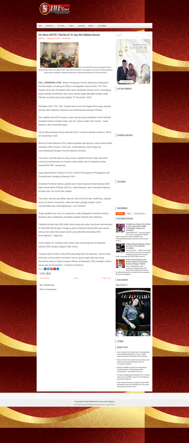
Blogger (111, 401)
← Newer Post (44, 278)
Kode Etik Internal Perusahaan (84, 404)
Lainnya (92, 25)
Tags (129, 214)
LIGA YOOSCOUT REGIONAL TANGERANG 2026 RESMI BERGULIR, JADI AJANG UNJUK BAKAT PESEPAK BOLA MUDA (133, 354)
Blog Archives (140, 214)
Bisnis (72, 25)
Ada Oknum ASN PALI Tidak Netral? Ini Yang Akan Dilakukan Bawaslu (69, 34)
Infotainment (102, 25)
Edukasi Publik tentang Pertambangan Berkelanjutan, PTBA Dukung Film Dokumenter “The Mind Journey (131, 369)
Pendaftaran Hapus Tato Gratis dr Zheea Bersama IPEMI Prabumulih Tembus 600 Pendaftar (138, 227)
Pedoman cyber (100, 404)
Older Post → (107, 278)
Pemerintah (50, 25)
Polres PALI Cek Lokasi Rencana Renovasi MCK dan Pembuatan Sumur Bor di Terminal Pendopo (133, 362)
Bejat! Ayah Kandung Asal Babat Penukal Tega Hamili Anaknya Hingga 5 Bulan (136, 262)
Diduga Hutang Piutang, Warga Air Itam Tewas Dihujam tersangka (138, 246)
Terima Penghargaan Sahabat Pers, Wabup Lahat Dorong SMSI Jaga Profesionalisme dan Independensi (133, 377)
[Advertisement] (72, 425)
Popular (120, 214)
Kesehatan (81, 25)
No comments (66, 38)
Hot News (62, 25)
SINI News (93, 401)
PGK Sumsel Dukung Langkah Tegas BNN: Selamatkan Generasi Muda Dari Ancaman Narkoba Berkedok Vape (133, 385)
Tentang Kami (110, 404)
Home (40, 25)
